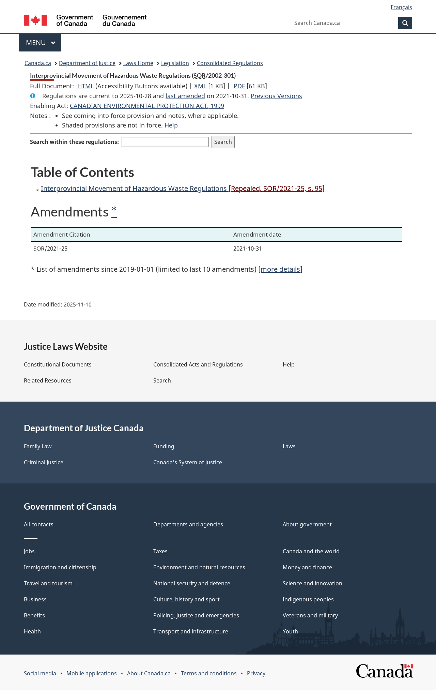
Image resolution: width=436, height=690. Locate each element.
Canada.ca (38, 63)
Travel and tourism (48, 583)
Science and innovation (312, 583)
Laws (289, 446)
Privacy (256, 673)
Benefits (34, 615)
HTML (85, 86)
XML (200, 86)
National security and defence (191, 583)
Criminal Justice (43, 462)
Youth (290, 631)
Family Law (38, 446)
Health (32, 631)
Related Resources (48, 380)
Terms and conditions (209, 673)
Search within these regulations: (74, 142)
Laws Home (138, 63)
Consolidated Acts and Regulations (198, 364)
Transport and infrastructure (190, 631)
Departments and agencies (188, 524)
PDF (239, 86)
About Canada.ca (149, 673)
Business (35, 599)
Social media (40, 673)
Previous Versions (276, 96)
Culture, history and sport (186, 599)
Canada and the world (311, 551)
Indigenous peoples (308, 599)
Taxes (160, 551)
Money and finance (307, 567)
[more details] (280, 269)
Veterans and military (310, 615)
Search (162, 380)
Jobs (29, 551)
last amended (185, 96)
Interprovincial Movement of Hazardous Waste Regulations (183, 188)
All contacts (38, 524)
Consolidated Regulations (230, 63)
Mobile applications (91, 673)
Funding (163, 446)
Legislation (175, 63)
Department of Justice (87, 63)
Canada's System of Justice (187, 462)
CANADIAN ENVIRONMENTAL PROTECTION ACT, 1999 (147, 106)
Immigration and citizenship (60, 567)
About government (307, 524)
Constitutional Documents (58, 364)
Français (401, 7)
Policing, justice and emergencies (196, 615)
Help (171, 125)
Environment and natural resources (199, 567)
